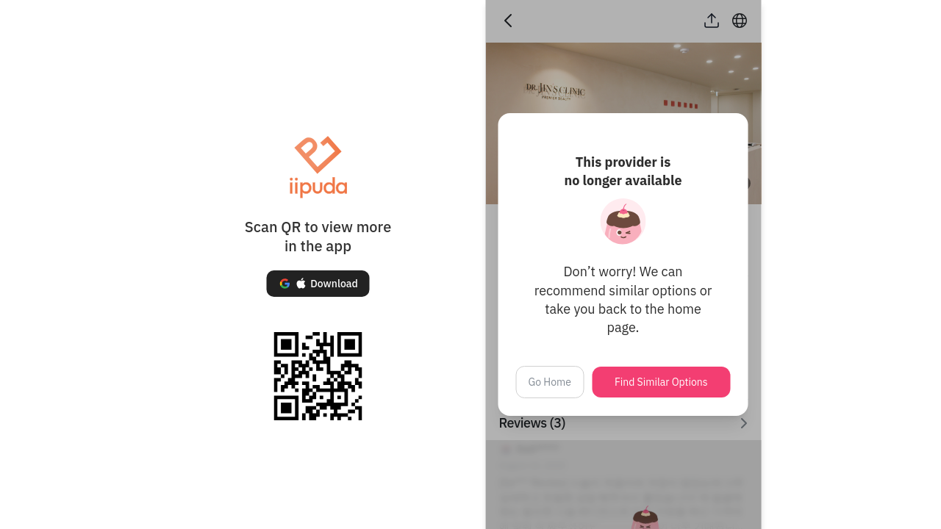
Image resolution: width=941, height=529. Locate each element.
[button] (317, 283)
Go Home (550, 382)
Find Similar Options (661, 382)
